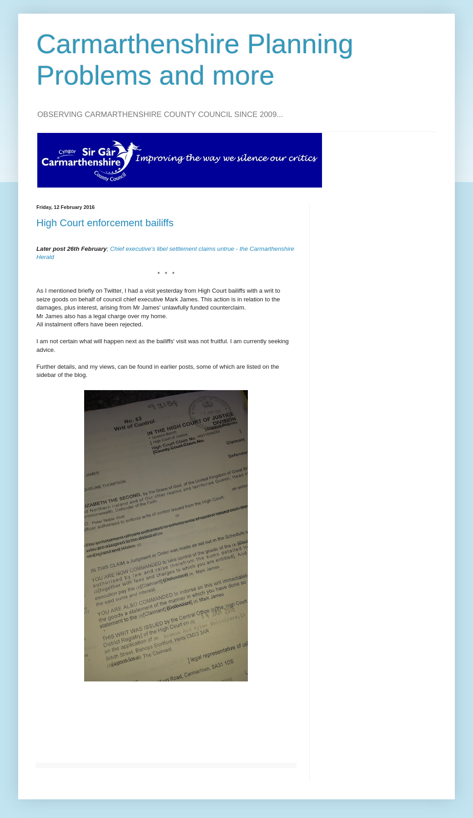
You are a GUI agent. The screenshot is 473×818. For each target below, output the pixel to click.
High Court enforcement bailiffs (105, 223)
